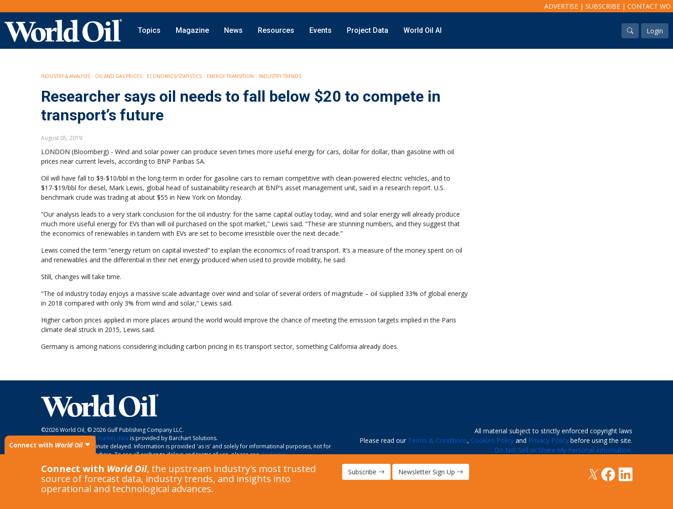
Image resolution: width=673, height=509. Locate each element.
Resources (276, 30)
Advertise (561, 6)
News (233, 30)
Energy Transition (230, 76)
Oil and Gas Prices (118, 76)
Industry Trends (280, 76)
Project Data (367, 30)
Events (320, 30)
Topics (149, 30)
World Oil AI (422, 30)
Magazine (192, 30)
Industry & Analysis (65, 76)
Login (655, 30)
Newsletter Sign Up (430, 471)
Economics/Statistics (174, 76)
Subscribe (602, 6)
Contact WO (649, 6)
